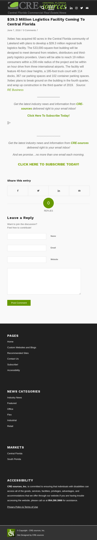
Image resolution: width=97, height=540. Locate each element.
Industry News (14, 397)
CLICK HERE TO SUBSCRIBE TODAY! (48, 164)
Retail (10, 426)
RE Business (15, 89)
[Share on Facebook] (17, 191)
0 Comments (29, 30)
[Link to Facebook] (66, 8)
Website (54, 259)
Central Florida (14, 453)
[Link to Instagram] (76, 8)
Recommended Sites (18, 353)
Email (53, 248)
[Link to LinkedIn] (71, 8)
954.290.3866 (55, 500)
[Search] (41, 8)
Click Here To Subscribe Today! (48, 115)
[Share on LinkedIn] (59, 191)
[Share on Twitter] (38, 191)
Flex (9, 414)
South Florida (14, 459)
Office (10, 409)
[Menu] (49, 8)
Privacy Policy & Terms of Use (22, 507)
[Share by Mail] (79, 191)
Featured (11, 403)
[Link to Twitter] (81, 8)
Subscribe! (12, 364)
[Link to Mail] (87, 8)
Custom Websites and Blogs (21, 347)
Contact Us (13, 358)
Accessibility (13, 370)
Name (53, 236)
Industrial (12, 420)
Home (10, 341)
